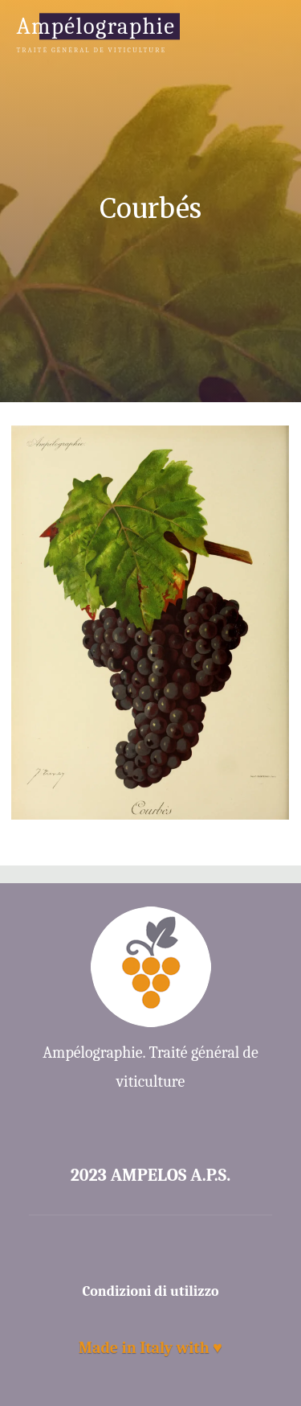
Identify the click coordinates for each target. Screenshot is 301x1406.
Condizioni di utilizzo (151, 1291)
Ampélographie (95, 26)
